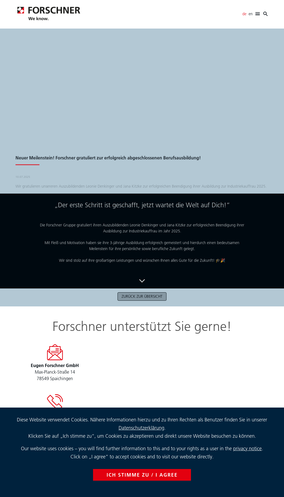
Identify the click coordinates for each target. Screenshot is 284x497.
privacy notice (247, 448)
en (251, 13)
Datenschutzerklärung (141, 428)
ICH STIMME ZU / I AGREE (142, 475)
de (244, 13)
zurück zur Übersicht (142, 296)
